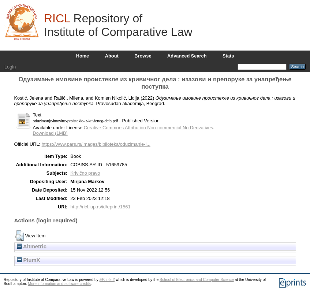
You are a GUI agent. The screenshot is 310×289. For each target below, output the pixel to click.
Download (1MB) (50, 133)
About (112, 56)
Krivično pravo (85, 173)
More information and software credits (59, 284)
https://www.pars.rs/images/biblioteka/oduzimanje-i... (96, 144)
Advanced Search (186, 56)
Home (82, 56)
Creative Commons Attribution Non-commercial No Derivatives (148, 127)
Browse (142, 56)
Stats (228, 56)
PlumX (28, 260)
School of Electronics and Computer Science (197, 280)
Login (10, 67)
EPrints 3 (107, 280)
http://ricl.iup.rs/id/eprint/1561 (100, 207)
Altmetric (31, 246)
